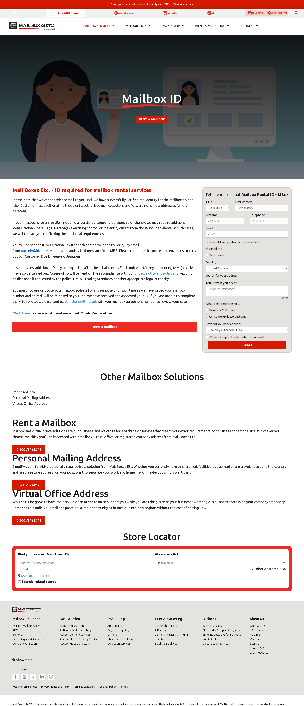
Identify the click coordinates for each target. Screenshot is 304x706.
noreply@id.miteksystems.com (44, 250)
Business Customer (222, 310)
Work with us (258, 625)
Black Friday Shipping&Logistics (221, 630)
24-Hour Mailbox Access (27, 625)
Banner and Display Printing (171, 634)
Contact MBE (258, 648)
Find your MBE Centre (267, 14)
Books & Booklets (166, 643)
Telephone (216, 255)
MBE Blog (256, 639)
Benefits (17, 634)
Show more (22, 660)
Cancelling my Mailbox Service (30, 639)
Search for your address (222, 275)
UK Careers (256, 630)
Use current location (36, 576)
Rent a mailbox (152, 119)
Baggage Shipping (118, 630)
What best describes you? (223, 303)
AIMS (15, 630)
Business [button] (249, 28)
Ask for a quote (226, 14)
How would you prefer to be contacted (232, 242)
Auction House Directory (75, 643)
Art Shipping (114, 625)
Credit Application (213, 639)
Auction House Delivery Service (79, 639)
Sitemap (254, 643)
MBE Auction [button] (138, 28)
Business (209, 619)
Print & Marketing (168, 619)
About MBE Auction (72, 625)
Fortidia (124, 686)
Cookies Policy (107, 686)
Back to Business (212, 625)
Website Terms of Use (24, 686)
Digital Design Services (216, 643)
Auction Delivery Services (75, 634)
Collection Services (118, 643)
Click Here (21, 313)
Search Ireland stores (39, 581)
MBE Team (256, 634)
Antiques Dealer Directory (75, 630)
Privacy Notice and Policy (55, 686)
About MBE (259, 619)
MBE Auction (70, 619)
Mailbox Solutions (26, 619)
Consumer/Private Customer (228, 316)
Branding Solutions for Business (221, 634)
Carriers (112, 634)
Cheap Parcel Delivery (120, 639)
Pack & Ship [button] (172, 28)
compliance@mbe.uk (81, 301)
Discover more (28, 449)
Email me (215, 248)
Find (25, 569)
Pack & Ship (116, 619)
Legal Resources (260, 652)
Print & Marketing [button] (212, 28)
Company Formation (24, 643)
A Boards (160, 630)
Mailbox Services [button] (98, 28)
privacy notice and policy (153, 273)
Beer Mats (161, 639)
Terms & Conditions (84, 686)
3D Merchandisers (166, 625)
